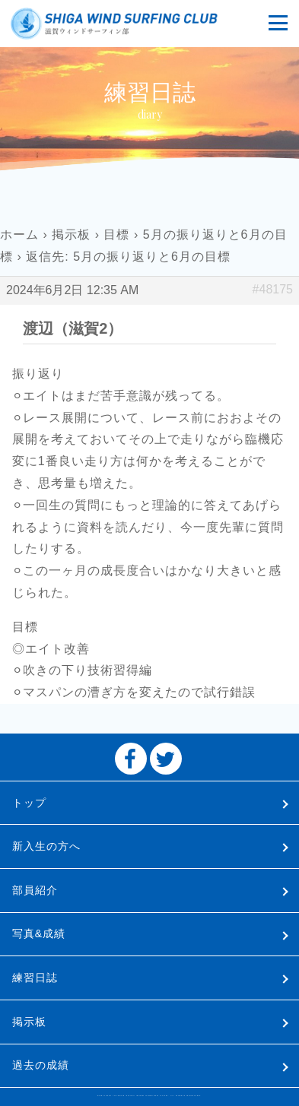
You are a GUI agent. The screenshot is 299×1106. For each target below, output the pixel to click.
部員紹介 (35, 890)
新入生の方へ (46, 846)
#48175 (273, 289)
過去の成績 (40, 1065)
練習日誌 (35, 977)
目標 (116, 234)
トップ (29, 803)
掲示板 (71, 234)
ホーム (19, 234)
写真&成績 (38, 933)
